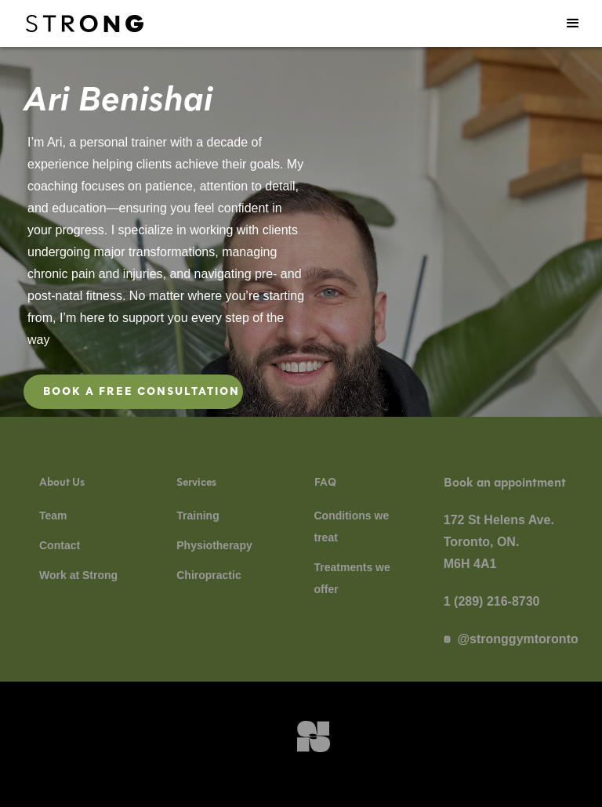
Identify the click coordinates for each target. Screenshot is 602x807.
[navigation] (84, 23)
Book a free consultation (141, 391)
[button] (573, 23)
